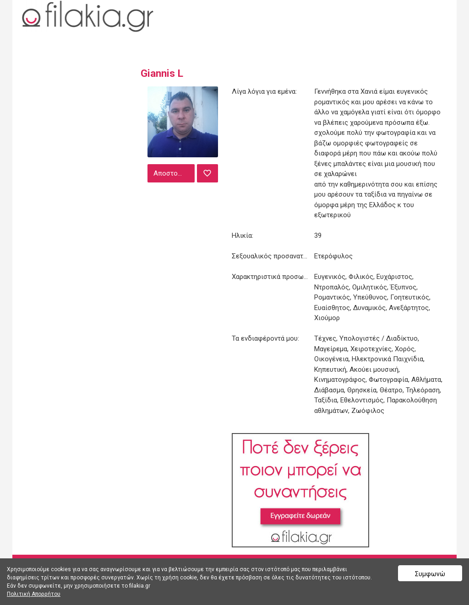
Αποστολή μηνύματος (173, 173)
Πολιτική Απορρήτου (33, 594)
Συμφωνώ (430, 574)
